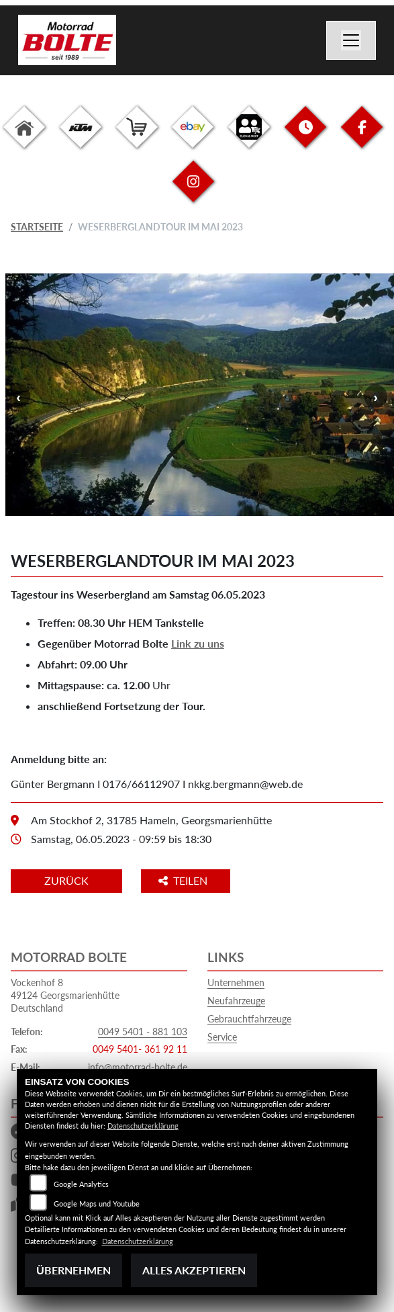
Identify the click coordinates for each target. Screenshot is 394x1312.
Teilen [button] (184, 880)
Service (222, 1037)
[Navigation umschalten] (351, 40)
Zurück (66, 880)
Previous (18, 396)
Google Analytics (81, 1184)
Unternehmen (235, 982)
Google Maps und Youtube (97, 1203)
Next (375, 396)
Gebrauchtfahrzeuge (249, 1018)
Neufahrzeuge (236, 1000)
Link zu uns (197, 643)
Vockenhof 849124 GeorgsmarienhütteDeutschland (65, 995)
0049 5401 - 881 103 (142, 1031)
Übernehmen (73, 1270)
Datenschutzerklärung (143, 1125)
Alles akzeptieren (194, 1270)
